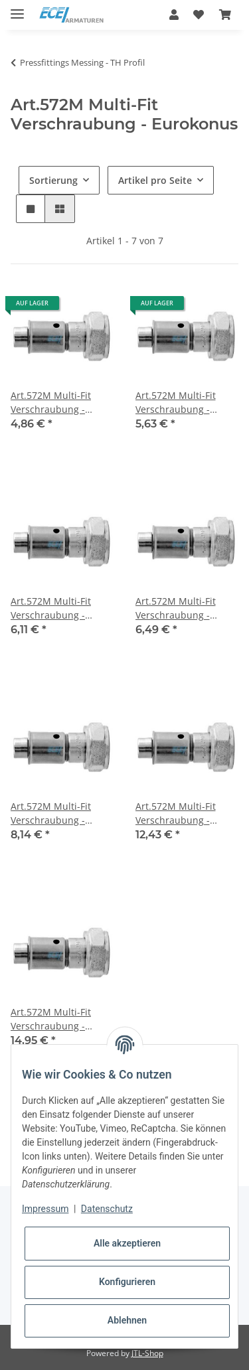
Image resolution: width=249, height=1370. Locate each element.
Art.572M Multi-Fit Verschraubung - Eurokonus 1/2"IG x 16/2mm (53, 402)
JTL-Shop (147, 1353)
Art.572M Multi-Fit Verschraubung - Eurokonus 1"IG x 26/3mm (175, 813)
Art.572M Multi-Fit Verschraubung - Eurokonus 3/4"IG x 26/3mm (53, 813)
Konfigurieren (127, 1281)
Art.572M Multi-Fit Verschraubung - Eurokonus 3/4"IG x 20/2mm (177, 608)
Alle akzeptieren (127, 1243)
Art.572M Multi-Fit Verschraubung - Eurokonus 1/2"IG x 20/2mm (177, 402)
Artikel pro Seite (155, 180)
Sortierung (53, 180)
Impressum (45, 1208)
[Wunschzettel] (198, 14)
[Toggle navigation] (17, 8)
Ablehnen (127, 1320)
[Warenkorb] (225, 14)
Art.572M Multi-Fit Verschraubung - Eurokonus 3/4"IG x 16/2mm (53, 608)
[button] (174, 14)
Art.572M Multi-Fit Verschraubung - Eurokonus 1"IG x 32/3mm (51, 1019)
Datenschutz (107, 1208)
